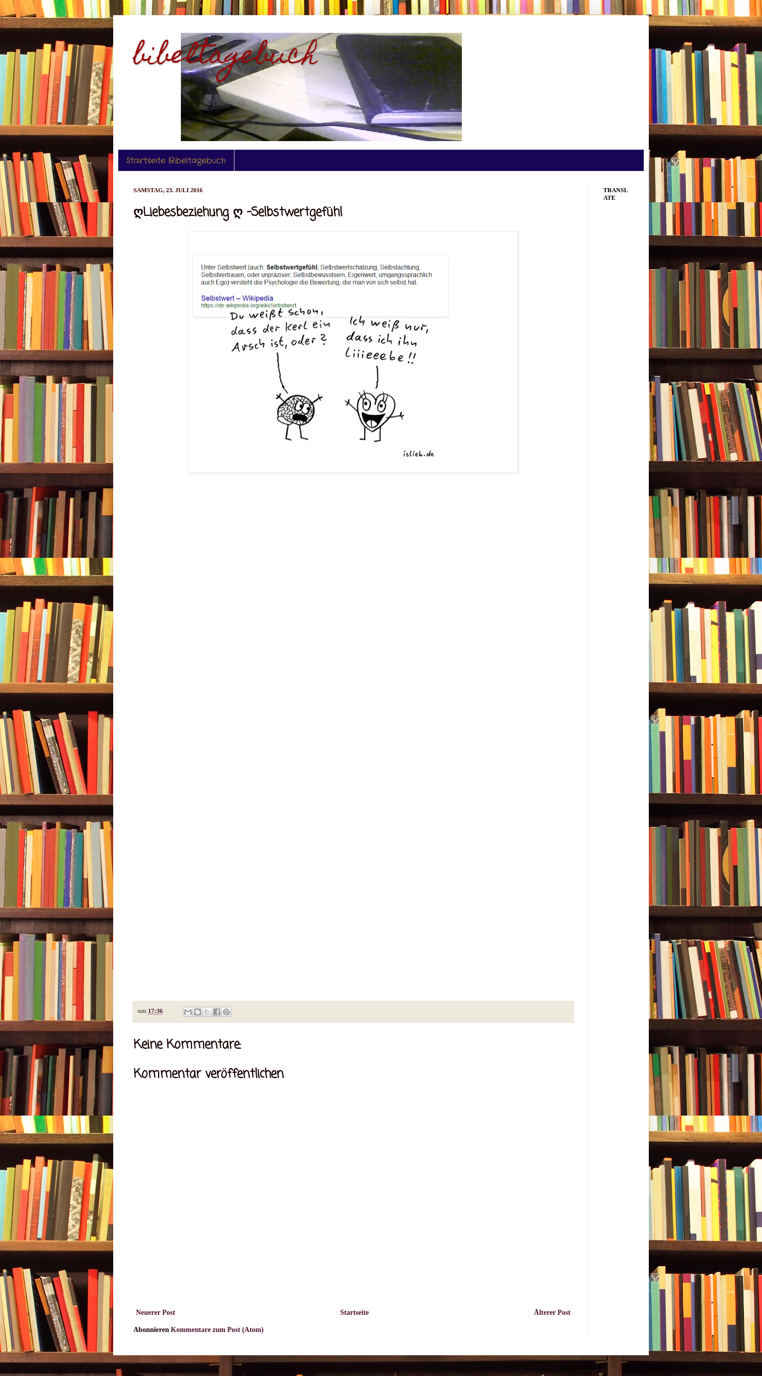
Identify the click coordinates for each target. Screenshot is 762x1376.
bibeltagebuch (225, 57)
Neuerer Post (155, 1312)
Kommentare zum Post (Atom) (217, 1330)
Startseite (354, 1312)
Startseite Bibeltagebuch (176, 160)
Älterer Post (552, 1312)
